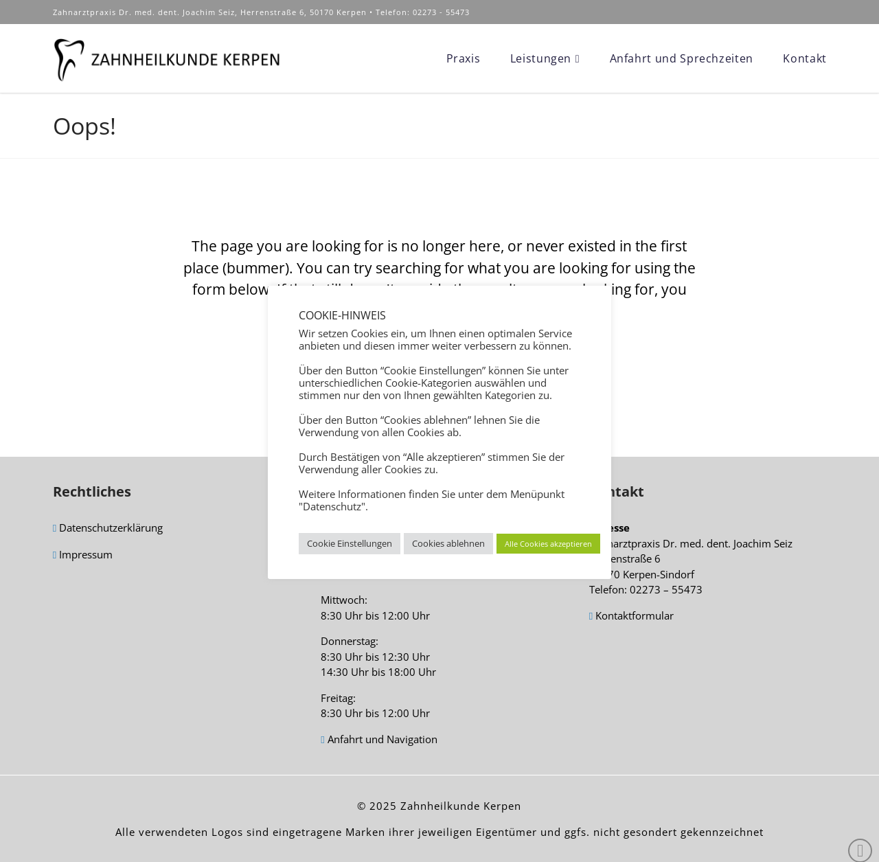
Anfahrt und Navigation (379, 740)
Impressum (83, 555)
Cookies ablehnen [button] (448, 543)
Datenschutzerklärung (108, 528)
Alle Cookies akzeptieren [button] (548, 543)
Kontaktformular (631, 616)
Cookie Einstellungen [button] (349, 543)
